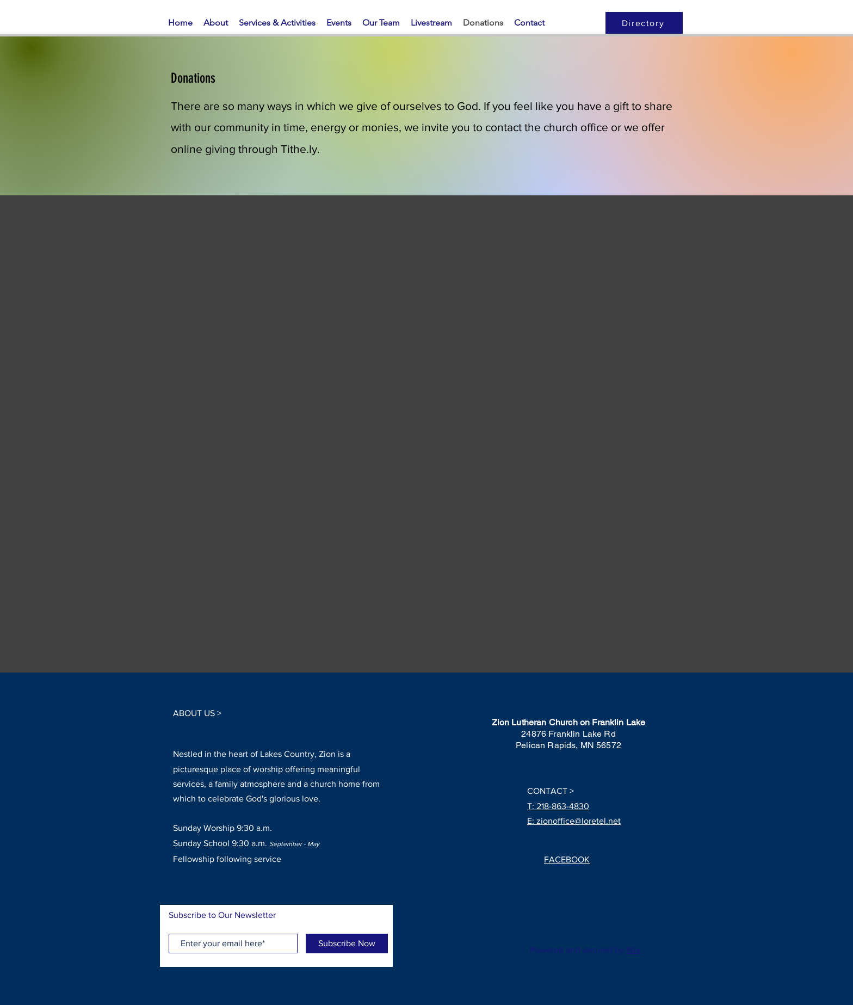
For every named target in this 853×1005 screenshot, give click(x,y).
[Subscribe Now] (347, 943)
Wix (633, 949)
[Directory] (644, 23)
